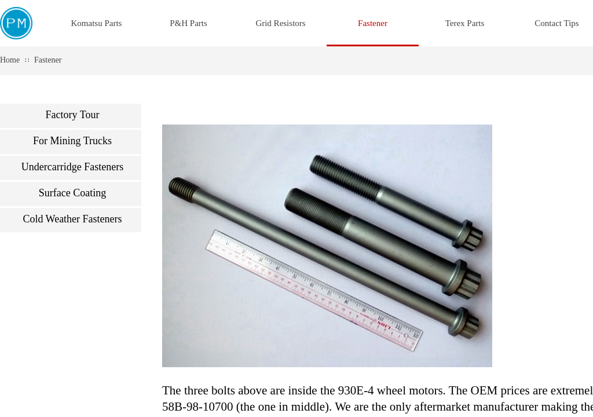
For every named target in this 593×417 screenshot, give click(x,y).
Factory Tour (73, 114)
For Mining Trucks (72, 141)
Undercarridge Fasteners (72, 167)
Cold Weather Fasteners (72, 219)
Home (10, 60)
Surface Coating (72, 193)
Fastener (47, 60)
